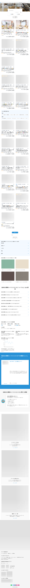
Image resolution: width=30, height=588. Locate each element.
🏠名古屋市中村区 (16, 2)
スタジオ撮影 (4, 114)
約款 (9, 557)
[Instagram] (17, 585)
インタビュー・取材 (12, 114)
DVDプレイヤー (22, 118)
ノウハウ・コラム (3, 557)
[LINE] (11, 585)
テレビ (26, 118)
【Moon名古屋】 (5, 383)
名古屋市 (12, 2)
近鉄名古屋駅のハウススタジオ (22, 2)
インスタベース (2, 2)
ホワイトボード (14, 118)
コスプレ (17, 114)
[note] (18, 585)
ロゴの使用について (9, 558)
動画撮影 (8, 114)
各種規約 (7, 557)
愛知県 (10, 2)
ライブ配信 (26, 114)
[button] (15, 244)
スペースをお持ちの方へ (4, 553)
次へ (15, 232)
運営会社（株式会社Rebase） (5, 559)
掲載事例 (13, 553)
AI (13, 130)
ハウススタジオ (7, 2)
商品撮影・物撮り (22, 114)
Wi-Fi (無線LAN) (4, 118)
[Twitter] (13, 585)
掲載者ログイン (10, 553)
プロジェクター (9, 118)
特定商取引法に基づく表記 (20, 557)
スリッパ (18, 118)
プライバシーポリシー (13, 557)
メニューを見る (15, 447)
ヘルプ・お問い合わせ (4, 558)
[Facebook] (15, 585)
